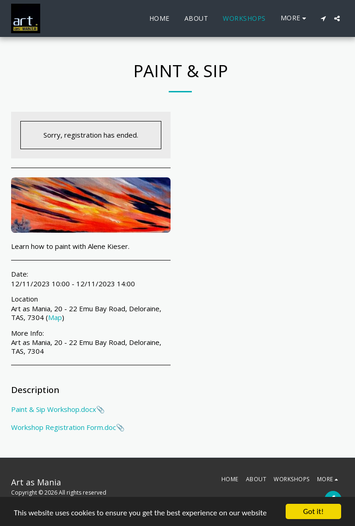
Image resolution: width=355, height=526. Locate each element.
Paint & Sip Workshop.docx (53, 409)
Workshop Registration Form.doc (63, 427)
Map (55, 317)
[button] (323, 18)
